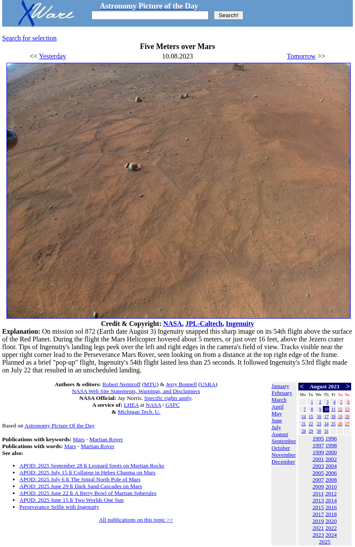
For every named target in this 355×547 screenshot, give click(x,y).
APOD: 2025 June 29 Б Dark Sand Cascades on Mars (80, 486)
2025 (325, 541)
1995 (318, 438)
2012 (331, 493)
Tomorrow (301, 56)
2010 (331, 486)
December (283, 461)
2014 (331, 500)
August (280, 434)
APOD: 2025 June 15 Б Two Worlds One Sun (71, 500)
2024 (331, 535)
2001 (318, 459)
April (278, 406)
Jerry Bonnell (181, 384)
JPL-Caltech (203, 323)
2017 (318, 514)
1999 (318, 452)
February (282, 393)
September (284, 441)
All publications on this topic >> (136, 519)
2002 (331, 459)
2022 (331, 528)
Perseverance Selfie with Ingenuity (59, 507)
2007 (318, 479)
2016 (331, 507)
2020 (331, 521)
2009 (318, 486)
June (277, 420)
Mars (79, 439)
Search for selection (29, 38)
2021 (318, 528)
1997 (318, 445)
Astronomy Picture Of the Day (59, 425)
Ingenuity (240, 323)
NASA (172, 323)
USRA (207, 384)
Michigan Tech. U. (139, 412)
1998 (331, 445)
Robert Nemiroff (122, 384)
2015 (318, 507)
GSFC (172, 405)
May (277, 413)
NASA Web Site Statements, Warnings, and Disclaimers (136, 391)
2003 (318, 466)
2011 (318, 493)
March (279, 399)
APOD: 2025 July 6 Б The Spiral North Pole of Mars (79, 479)
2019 (318, 521)
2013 (318, 500)
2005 (318, 473)
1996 (331, 438)
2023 (318, 535)
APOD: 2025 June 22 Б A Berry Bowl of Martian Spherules (87, 493)
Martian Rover (106, 439)
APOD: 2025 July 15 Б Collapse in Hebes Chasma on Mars (87, 472)
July (276, 427)
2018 (331, 514)
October (281, 448)
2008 (331, 479)
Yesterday (52, 56)
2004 (331, 466)
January (280, 386)
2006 (331, 473)
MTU (150, 384)
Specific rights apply (167, 398)
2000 (331, 452)
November (284, 455)
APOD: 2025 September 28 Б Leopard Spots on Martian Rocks (91, 465)
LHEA (131, 405)
